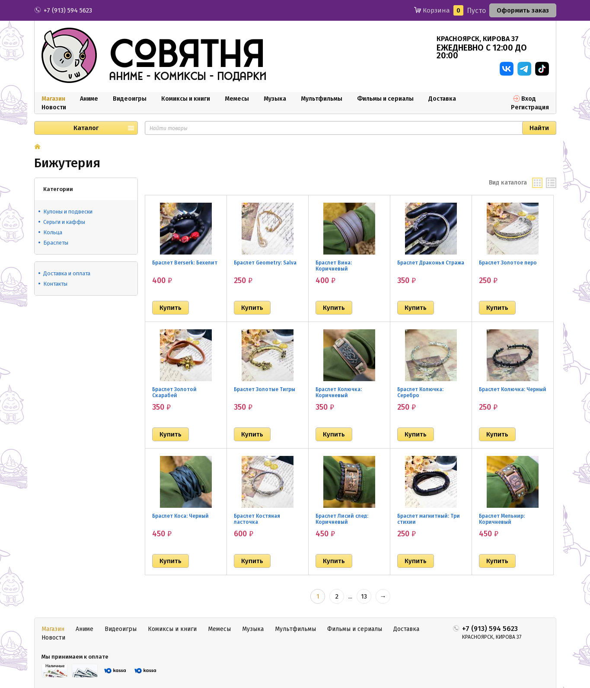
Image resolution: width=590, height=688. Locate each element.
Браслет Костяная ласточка (257, 519)
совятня (187, 55)
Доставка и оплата (66, 273)
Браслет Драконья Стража (430, 263)
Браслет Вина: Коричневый (334, 266)
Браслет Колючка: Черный (512, 389)
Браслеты (55, 242)
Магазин (53, 98)
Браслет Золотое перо (508, 263)
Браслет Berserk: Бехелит (184, 263)
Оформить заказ (523, 10)
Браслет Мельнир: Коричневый (502, 519)
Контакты (55, 283)
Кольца (52, 232)
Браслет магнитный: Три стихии (428, 519)
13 (364, 596)
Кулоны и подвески (67, 211)
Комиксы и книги (185, 98)
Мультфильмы (321, 98)
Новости (53, 107)
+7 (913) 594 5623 (68, 10)
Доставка (442, 98)
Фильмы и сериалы (385, 98)
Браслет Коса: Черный (180, 516)
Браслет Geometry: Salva (265, 263)
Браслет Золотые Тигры (264, 389)
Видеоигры (130, 98)
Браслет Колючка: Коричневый (339, 392)
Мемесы (237, 98)
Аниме (89, 98)
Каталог (86, 128)
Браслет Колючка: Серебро (420, 392)
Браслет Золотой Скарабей (174, 392)
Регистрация (530, 107)
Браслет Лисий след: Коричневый (342, 519)
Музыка (275, 98)
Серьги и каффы (64, 222)
